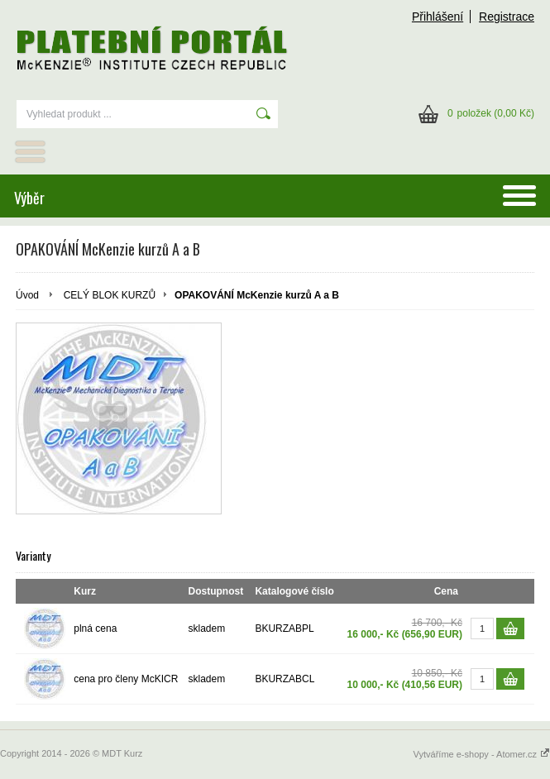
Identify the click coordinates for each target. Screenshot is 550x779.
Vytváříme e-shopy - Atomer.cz (482, 754)
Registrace (506, 16)
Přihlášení (437, 16)
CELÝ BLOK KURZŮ (109, 295)
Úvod (27, 295)
